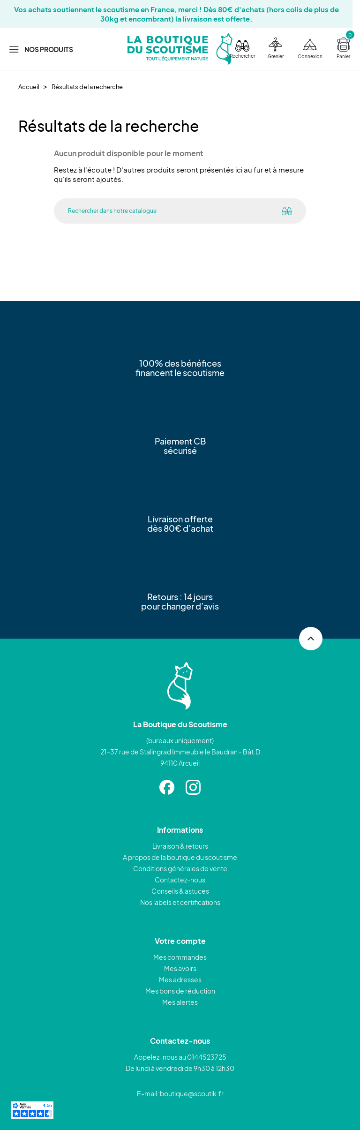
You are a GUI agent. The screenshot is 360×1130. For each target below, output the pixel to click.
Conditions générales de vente (180, 868)
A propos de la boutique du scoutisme (180, 857)
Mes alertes (180, 1002)
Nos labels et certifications (180, 902)
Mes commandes (180, 957)
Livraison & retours (180, 846)
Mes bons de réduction (180, 991)
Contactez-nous (180, 879)
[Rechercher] (161, 211)
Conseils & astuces (180, 891)
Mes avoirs (180, 968)
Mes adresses (180, 979)
